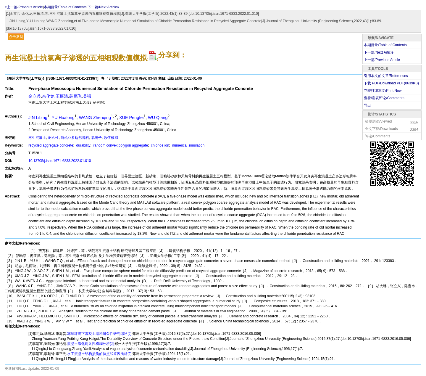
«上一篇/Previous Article (24, 7)
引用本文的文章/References (386, 76)
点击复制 (16, 37)
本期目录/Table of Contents (65, 7)
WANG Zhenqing (95, 117)
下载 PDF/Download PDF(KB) (391, 83)
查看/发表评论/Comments (384, 98)
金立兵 (34, 96)
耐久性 (53, 138)
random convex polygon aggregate (120, 145)
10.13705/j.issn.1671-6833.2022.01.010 (59, 161)
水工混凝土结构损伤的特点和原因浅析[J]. (99, 354)
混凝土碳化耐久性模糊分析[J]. (90, 344)
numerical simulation (187, 145)
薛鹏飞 (75, 96)
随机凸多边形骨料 (75, 138)
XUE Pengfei (131, 117)
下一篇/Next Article (378, 52)
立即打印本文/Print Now (382, 91)
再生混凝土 (37, 138)
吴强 (87, 96)
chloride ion (159, 145)
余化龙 (48, 96)
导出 (367, 105)
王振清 (62, 96)
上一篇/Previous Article (382, 60)
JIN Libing (37, 117)
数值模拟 (111, 138)
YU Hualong (63, 117)
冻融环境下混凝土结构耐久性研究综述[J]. (99, 334)
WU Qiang (157, 117)
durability (82, 145)
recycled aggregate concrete (50, 145)
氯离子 (96, 138)
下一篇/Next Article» (103, 7)
